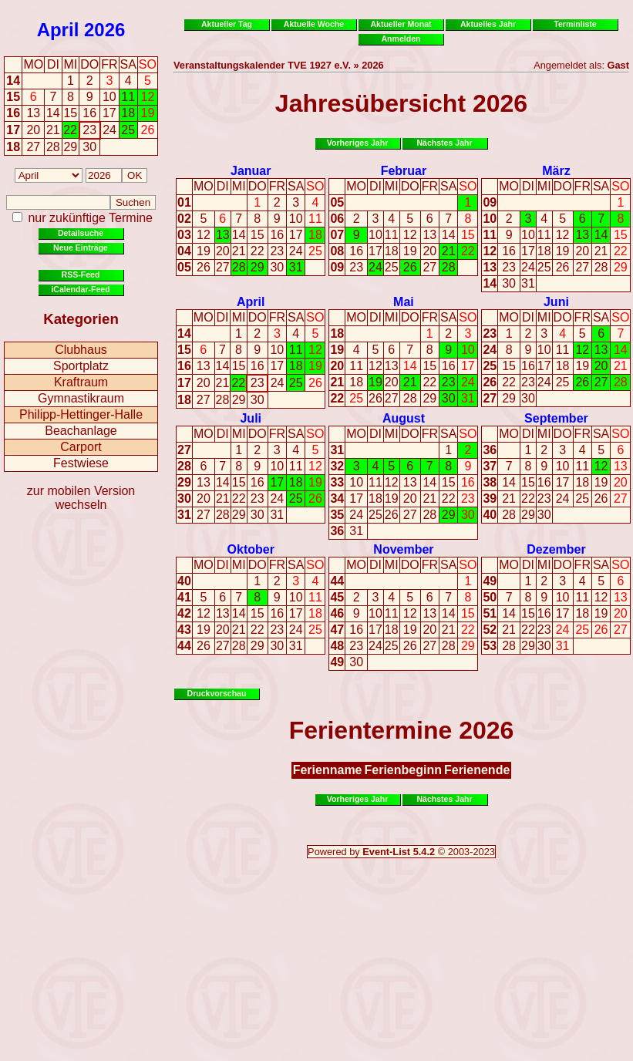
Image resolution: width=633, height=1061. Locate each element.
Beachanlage (80, 430)
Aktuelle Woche (314, 24)
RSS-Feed (81, 274)
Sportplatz (81, 365)
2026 (104, 29)
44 (184, 645)
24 (296, 251)
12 (203, 234)
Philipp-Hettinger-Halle (81, 414)
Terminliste (575, 24)
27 (223, 267)
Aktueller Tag (226, 24)
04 (184, 251)
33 (337, 482)
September (556, 418)
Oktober (250, 549)
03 (184, 234)
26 (203, 267)
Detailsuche (80, 232)
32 (337, 466)
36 (337, 530)
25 (315, 251)
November (403, 549)
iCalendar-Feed (80, 289)
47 (337, 629)
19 (203, 251)
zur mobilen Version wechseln (81, 497)
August (403, 418)
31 (296, 267)
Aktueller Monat (400, 24)
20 (223, 251)
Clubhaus (81, 349)
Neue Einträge (80, 247)
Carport (80, 446)
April (58, 29)
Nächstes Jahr (444, 142)
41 (184, 597)
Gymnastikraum (81, 398)
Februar (404, 170)
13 (223, 234)
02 (184, 218)
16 (13, 113)
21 (239, 251)
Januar (251, 170)
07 (337, 234)
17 (13, 129)
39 (490, 498)
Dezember (556, 549)
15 (13, 96)
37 (490, 466)
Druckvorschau (217, 693)
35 (337, 514)
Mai (403, 301)
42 (184, 613)
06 (337, 218)
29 (257, 267)
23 (277, 251)
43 (184, 629)
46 (337, 613)
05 (184, 267)
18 (13, 146)
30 (277, 267)
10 (296, 218)
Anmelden (401, 38)
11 (315, 218)
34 (337, 498)
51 (490, 613)
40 (490, 514)
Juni (556, 301)
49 (337, 662)
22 (257, 251)
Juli (250, 418)
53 (490, 645)
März (556, 170)
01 (184, 202)
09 (337, 267)
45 (337, 597)
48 (337, 645)
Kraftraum (81, 382)
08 (337, 251)
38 (490, 482)
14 (13, 80)
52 (490, 629)
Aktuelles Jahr (488, 24)
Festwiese (81, 463)
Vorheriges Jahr (358, 142)
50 (490, 597)
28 (239, 267)
